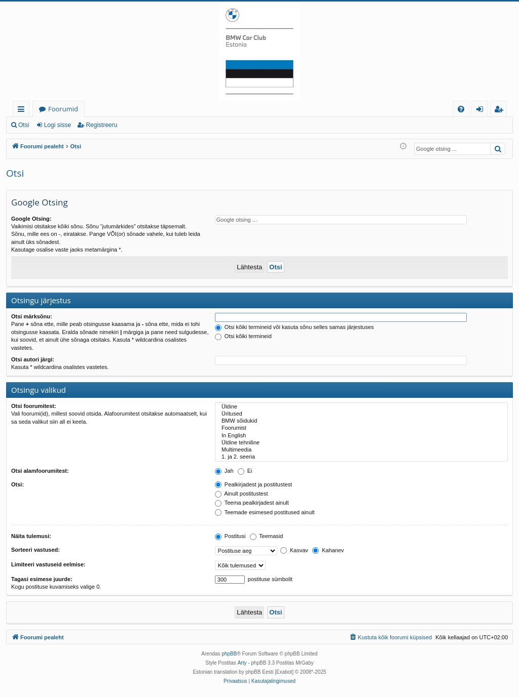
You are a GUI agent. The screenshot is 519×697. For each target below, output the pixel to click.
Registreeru (101, 125)
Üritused (361, 414)
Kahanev (328, 550)
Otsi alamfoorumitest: (40, 471)
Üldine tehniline (361, 442)
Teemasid (266, 536)
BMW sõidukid (361, 421)
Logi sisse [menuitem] (482, 110)
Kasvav (294, 550)
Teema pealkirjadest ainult (252, 503)
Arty (242, 663)
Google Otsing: (31, 219)
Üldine (361, 407)
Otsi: (17, 484)
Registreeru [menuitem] (500, 110)
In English (361, 435)
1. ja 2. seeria (361, 457)
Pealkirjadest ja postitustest (253, 484)
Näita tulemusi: (31, 536)
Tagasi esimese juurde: (41, 579)
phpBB (229, 654)
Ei (245, 471)
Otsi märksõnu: (31, 316)
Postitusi (230, 536)
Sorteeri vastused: (35, 550)
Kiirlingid (23, 110)
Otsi (23, 125)
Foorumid (63, 108)
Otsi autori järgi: (32, 359)
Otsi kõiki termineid (243, 336)
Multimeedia (361, 450)
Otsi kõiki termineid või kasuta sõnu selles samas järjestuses (294, 327)
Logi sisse (57, 125)
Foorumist (361, 428)
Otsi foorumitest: (33, 406)
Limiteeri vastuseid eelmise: (48, 564)
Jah (224, 471)
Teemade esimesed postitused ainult (265, 512)
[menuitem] (461, 109)
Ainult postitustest (241, 493)
